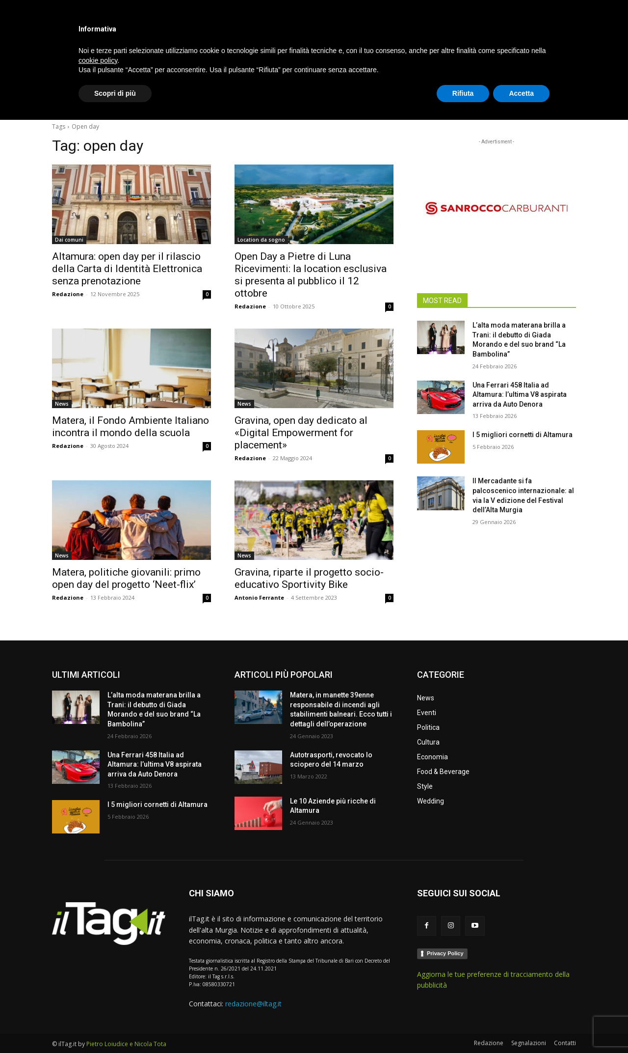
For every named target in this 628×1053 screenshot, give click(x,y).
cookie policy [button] (97, 993)
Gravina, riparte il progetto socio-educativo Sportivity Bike (309, 578)
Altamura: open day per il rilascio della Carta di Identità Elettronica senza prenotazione (127, 268)
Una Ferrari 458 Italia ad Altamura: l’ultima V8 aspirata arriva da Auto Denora (519, 394)
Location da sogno (261, 239)
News (62, 403)
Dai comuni (69, 239)
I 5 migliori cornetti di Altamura (522, 435)
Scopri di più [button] (115, 1026)
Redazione (67, 294)
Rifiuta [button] (463, 1026)
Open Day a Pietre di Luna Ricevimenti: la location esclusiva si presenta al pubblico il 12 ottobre (311, 274)
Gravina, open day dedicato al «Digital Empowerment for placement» (301, 433)
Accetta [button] (521, 1026)
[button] (564, 100)
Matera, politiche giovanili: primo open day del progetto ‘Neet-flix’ (126, 578)
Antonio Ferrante (259, 597)
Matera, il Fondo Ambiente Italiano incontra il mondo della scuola (130, 427)
